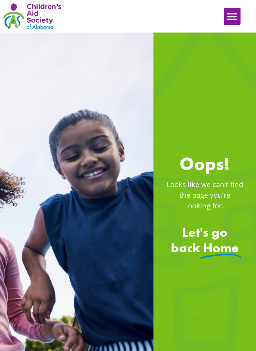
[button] (232, 16)
